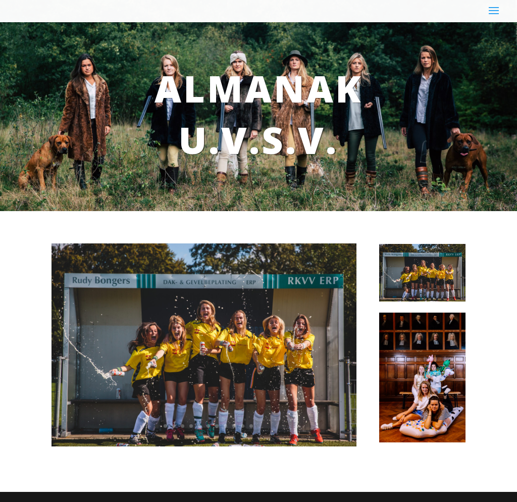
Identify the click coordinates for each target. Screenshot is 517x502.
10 (234, 426)
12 (251, 426)
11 (242, 426)
